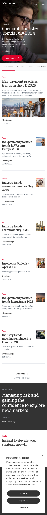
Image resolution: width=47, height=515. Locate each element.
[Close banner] (42, 455)
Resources (21, 67)
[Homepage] (8, 4)
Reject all (23, 501)
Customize (23, 508)
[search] (35, 4)
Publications (8, 67)
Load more (22, 374)
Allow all (23, 494)
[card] (23, 100)
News (31, 67)
